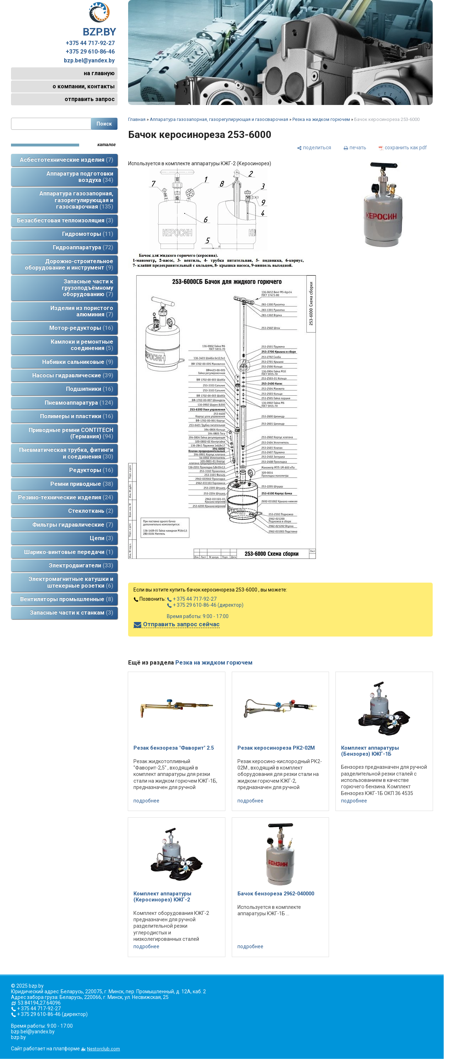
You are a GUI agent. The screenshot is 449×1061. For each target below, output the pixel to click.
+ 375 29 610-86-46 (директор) (205, 605)
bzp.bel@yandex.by (89, 60)
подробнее (146, 801)
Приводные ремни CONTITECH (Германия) (71, 433)
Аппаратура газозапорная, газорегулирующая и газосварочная (76, 200)
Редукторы (91, 470)
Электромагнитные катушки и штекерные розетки (71, 582)
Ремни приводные (81, 483)
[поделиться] (314, 147)
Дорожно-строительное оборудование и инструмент (69, 264)
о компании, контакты (84, 86)
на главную (99, 73)
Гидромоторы (87, 233)
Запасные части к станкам (71, 612)
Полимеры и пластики (76, 416)
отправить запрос (90, 99)
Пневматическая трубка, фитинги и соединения (66, 453)
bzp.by (18, 1037)
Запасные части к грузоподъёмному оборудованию (87, 288)
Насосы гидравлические (72, 375)
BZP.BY (99, 20)
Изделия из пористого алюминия (81, 311)
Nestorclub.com (103, 1048)
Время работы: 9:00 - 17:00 (198, 616)
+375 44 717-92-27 (90, 43)
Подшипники (89, 388)
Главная (137, 119)
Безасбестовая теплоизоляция (65, 220)
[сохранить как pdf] (403, 147)
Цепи (101, 538)
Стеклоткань (90, 510)
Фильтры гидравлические (72, 524)
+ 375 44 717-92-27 (192, 599)
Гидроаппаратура (83, 247)
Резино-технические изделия (65, 497)
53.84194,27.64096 (39, 1003)
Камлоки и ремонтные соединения (82, 344)
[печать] (355, 147)
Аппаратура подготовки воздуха (79, 176)
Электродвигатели (81, 565)
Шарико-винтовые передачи (68, 552)
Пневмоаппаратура (79, 402)
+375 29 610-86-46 (90, 52)
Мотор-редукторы (81, 327)
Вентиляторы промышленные (66, 599)
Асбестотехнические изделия (66, 159)
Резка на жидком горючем (321, 119)
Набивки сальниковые (77, 362)
